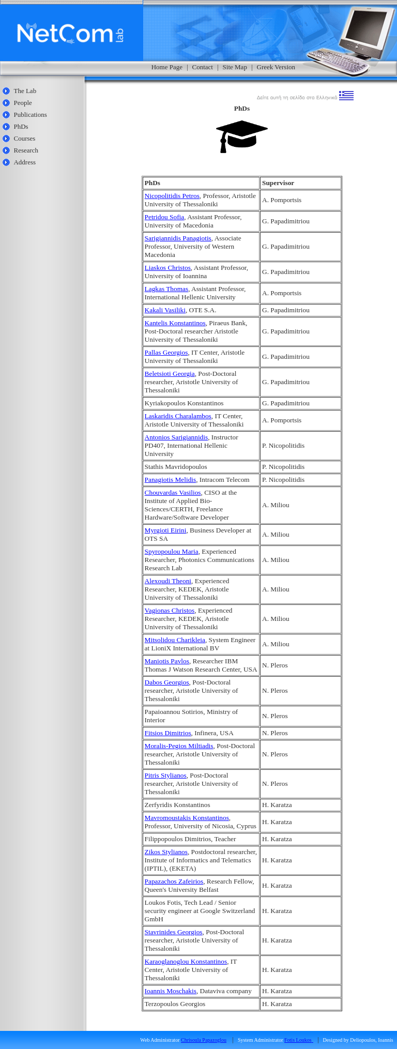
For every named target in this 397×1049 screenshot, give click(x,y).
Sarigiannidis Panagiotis (178, 238)
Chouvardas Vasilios (173, 492)
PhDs (20, 126)
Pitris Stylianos (166, 775)
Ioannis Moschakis (170, 991)
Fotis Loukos (298, 1040)
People (22, 103)
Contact (202, 67)
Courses (24, 138)
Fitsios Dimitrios (168, 733)
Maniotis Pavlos (167, 661)
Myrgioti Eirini (166, 530)
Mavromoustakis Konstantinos (187, 818)
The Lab (24, 91)
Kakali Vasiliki (165, 310)
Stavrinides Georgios (174, 932)
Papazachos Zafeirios (174, 881)
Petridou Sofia (165, 217)
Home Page (166, 67)
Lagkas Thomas (167, 289)
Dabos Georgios (167, 682)
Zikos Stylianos (166, 852)
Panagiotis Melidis (170, 479)
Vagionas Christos (170, 610)
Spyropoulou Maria (171, 551)
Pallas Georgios (166, 352)
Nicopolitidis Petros (172, 196)
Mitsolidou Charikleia (175, 640)
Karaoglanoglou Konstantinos (186, 961)
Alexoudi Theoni (168, 581)
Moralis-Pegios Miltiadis (179, 746)
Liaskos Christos (168, 267)
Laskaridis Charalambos (178, 416)
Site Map (235, 67)
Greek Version (276, 67)
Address (24, 162)
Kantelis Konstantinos (175, 323)
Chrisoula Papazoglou (203, 1040)
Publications (30, 114)
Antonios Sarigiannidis (176, 437)
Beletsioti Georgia (170, 373)
